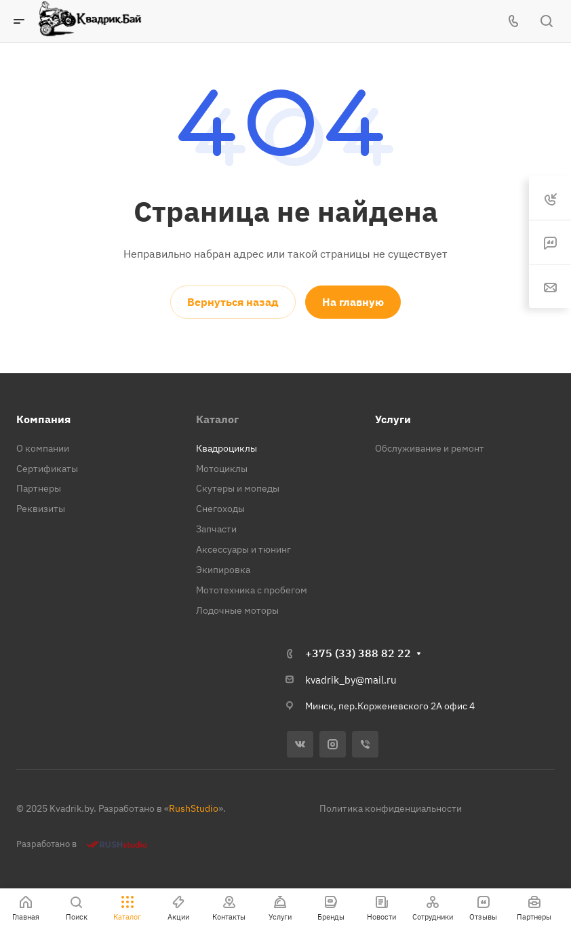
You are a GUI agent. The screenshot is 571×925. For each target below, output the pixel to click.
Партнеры (38, 488)
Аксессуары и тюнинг (243, 549)
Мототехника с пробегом (251, 590)
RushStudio (193, 808)
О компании (42, 448)
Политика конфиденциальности (390, 808)
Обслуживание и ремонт (429, 448)
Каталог (217, 419)
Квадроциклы (226, 448)
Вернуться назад (233, 302)
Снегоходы (220, 509)
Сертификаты (47, 468)
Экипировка (223, 570)
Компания (43, 419)
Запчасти (216, 529)
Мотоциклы (222, 468)
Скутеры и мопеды (237, 488)
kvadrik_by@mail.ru (351, 679)
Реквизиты (40, 509)
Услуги (393, 419)
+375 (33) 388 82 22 (358, 653)
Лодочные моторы (237, 610)
